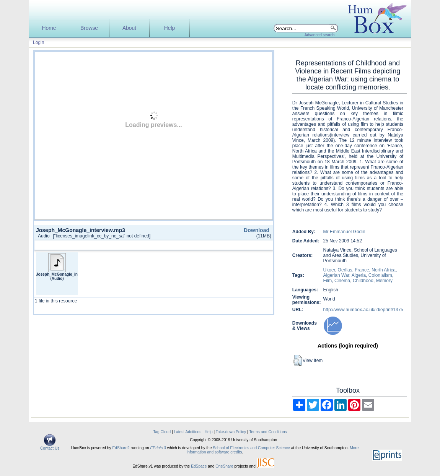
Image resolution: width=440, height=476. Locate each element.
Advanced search (320, 35)
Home (49, 28)
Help (169, 28)
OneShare (224, 466)
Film (327, 280)
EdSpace (199, 466)
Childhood (363, 280)
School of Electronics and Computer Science (251, 448)
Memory (384, 280)
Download (256, 230)
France (362, 270)
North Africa (384, 270)
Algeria (359, 275)
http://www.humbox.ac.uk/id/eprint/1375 (363, 309)
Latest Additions (187, 432)
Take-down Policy (231, 432)
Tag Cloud (162, 432)
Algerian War (336, 275)
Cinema (342, 280)
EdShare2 (120, 448)
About (129, 28)
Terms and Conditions (268, 432)
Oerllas (345, 270)
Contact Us (49, 446)
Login (38, 42)
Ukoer (329, 270)
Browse (89, 28)
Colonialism (380, 275)
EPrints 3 (158, 448)
